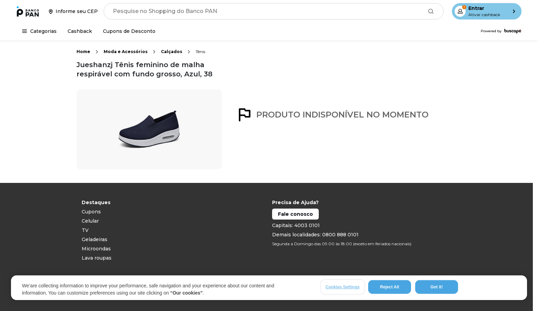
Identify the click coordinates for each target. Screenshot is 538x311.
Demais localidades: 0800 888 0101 (315, 235)
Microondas (96, 249)
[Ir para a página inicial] (27, 11)
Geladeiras (94, 239)
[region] (269, 287)
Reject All (389, 287)
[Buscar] (431, 11)
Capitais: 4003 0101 (296, 225)
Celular (90, 221)
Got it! (436, 287)
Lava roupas (97, 258)
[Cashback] (79, 31)
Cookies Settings (343, 287)
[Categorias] (39, 31)
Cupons (91, 212)
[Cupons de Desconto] (129, 31)
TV (85, 230)
